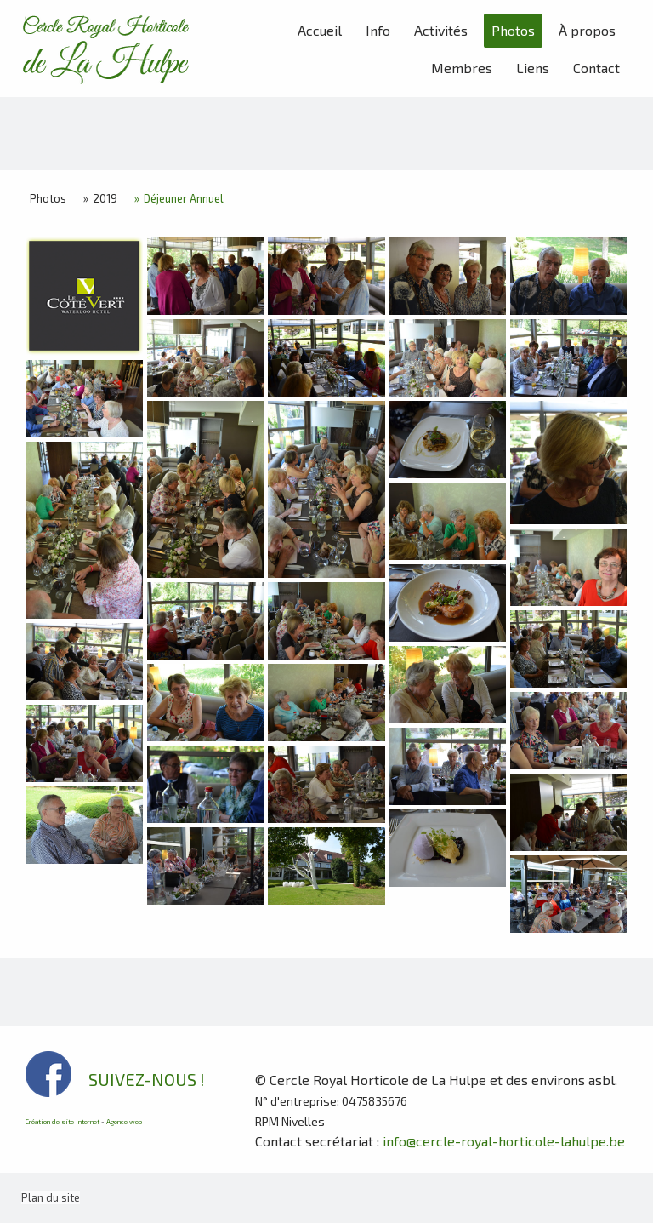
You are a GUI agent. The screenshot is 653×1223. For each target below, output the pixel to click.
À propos (587, 30)
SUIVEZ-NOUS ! (146, 1079)
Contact (596, 68)
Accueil (320, 30)
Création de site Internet (62, 1121)
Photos (513, 30)
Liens (532, 68)
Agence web (124, 1121)
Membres (461, 68)
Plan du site (50, 1197)
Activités (441, 30)
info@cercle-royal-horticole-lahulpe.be (504, 1141)
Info (378, 30)
